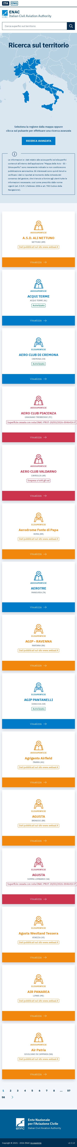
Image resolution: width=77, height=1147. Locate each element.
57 (68, 1090)
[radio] (14, 3)
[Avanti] (12, 1097)
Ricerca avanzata (38, 140)
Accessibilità (35, 1143)
